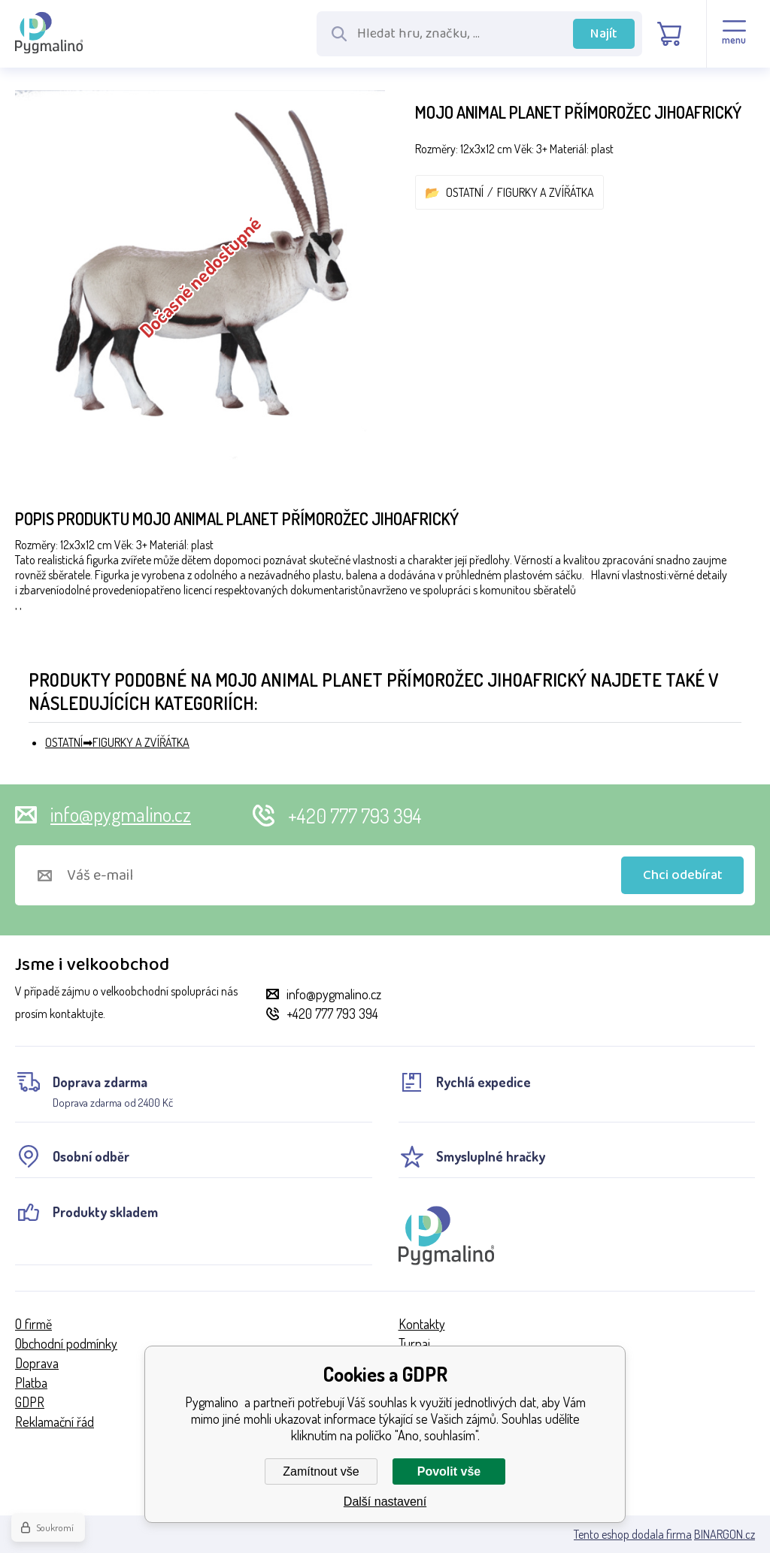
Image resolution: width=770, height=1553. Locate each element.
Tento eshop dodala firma (633, 1534)
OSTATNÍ (465, 192)
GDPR (29, 1402)
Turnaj (414, 1343)
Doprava (37, 1363)
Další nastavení (385, 1501)
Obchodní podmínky (66, 1343)
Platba (31, 1382)
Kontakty (422, 1324)
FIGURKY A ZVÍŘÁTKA (545, 192)
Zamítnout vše (321, 1471)
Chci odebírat (683, 875)
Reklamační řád (54, 1421)
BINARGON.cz (724, 1534)
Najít (603, 33)
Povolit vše (448, 1471)
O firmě (33, 1324)
